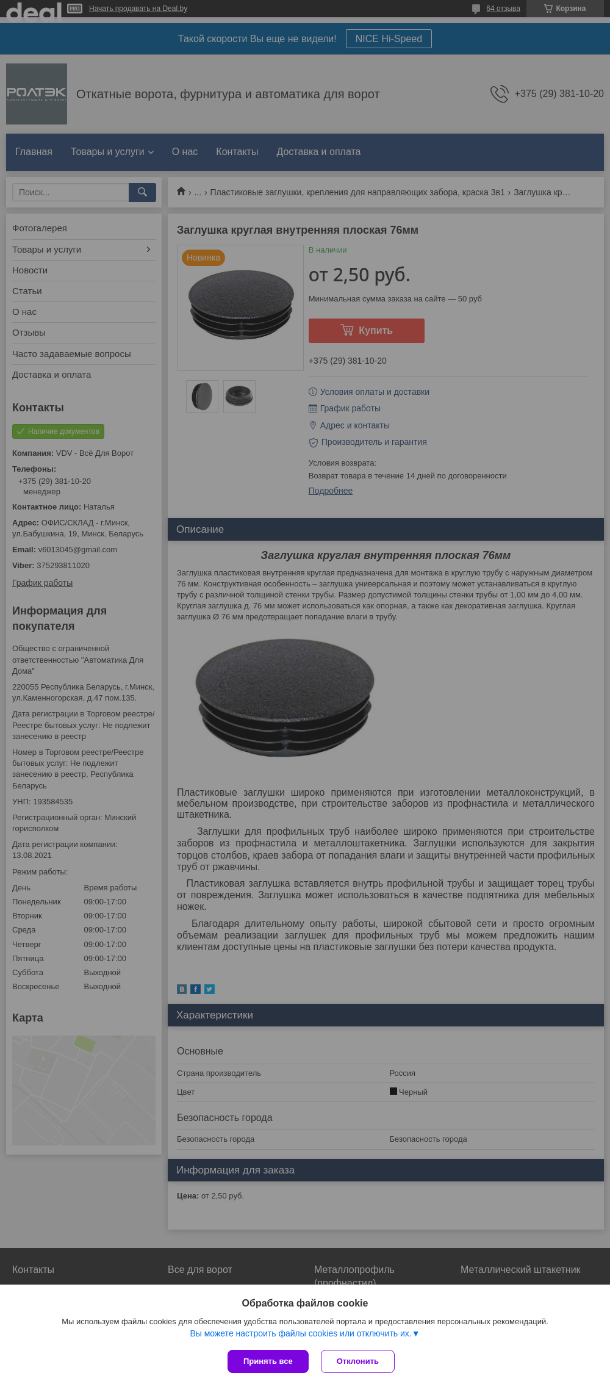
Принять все (268, 1361)
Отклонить (358, 1361)
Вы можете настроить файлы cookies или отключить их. (300, 1333)
